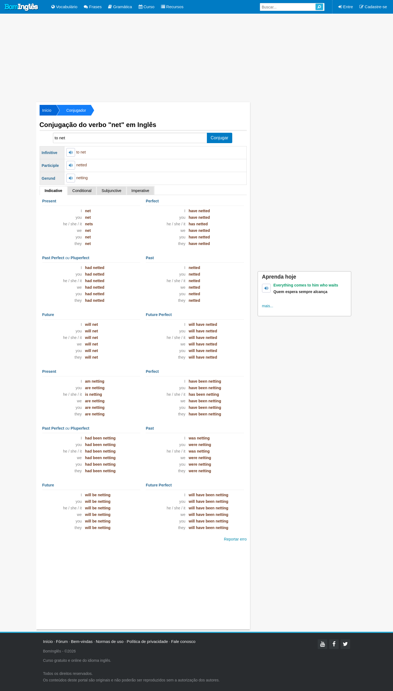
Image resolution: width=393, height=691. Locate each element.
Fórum (62, 641)
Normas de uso (110, 641)
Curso (146, 6)
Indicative (53, 190)
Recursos (172, 6)
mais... (267, 306)
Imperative (140, 190)
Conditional (81, 190)
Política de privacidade (147, 641)
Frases (93, 6)
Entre (345, 6)
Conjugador (76, 110)
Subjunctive (111, 190)
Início (46, 110)
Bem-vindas (82, 641)
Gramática (120, 6)
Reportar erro (235, 539)
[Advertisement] (196, 57)
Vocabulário (64, 6)
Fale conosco (183, 641)
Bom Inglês (21, 7)
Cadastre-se (373, 6)
